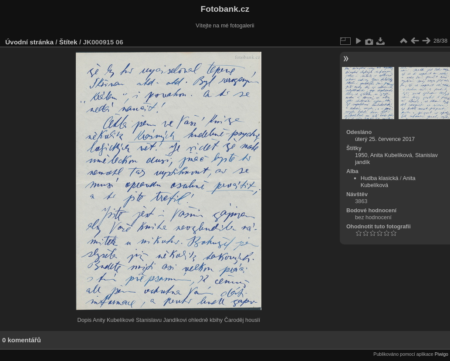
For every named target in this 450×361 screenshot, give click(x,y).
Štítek (68, 42)
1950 (361, 155)
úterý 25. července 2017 (385, 139)
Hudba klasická (380, 178)
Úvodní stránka (29, 42)
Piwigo (441, 354)
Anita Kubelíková (391, 155)
